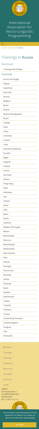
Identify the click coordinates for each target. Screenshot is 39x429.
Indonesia (7, 192)
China (5, 131)
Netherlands (8, 249)
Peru (5, 257)
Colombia (7, 135)
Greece (6, 179)
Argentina (7, 88)
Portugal (7, 266)
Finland (6, 166)
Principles (7, 374)
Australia (7, 92)
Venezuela (7, 335)
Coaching (7, 358)
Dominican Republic (12, 149)
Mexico (6, 231)
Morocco (7, 240)
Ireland (6, 201)
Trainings (11, 48)
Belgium (7, 101)
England (7, 162)
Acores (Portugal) (11, 79)
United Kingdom (10, 322)
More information (29, 418)
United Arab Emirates (13, 318)
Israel (5, 205)
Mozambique (9, 244)
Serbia (6, 279)
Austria (6, 96)
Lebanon (7, 222)
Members (7, 347)
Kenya (6, 218)
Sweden (6, 292)
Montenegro (8, 235)
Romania (7, 275)
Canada (6, 122)
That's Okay (19, 425)
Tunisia (6, 314)
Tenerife (7, 305)
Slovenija (7, 283)
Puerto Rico (8, 270)
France (6, 170)
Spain (5, 288)
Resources (7, 368)
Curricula (7, 379)
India (5, 188)
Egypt (6, 157)
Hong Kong (8, 183)
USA (5, 331)
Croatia (6, 140)
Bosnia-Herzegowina (12, 114)
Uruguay (7, 327)
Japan (5, 214)
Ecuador (7, 153)
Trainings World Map (12, 69)
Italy (5, 209)
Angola (6, 83)
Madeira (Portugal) (11, 227)
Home (4, 48)
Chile (5, 127)
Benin (5, 105)
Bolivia (6, 109)
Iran (5, 196)
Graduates (8, 363)
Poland (6, 262)
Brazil (5, 118)
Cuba (5, 144)
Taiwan (6, 301)
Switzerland (8, 296)
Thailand (7, 309)
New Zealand (9, 253)
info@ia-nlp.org (11, 399)
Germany (7, 175)
